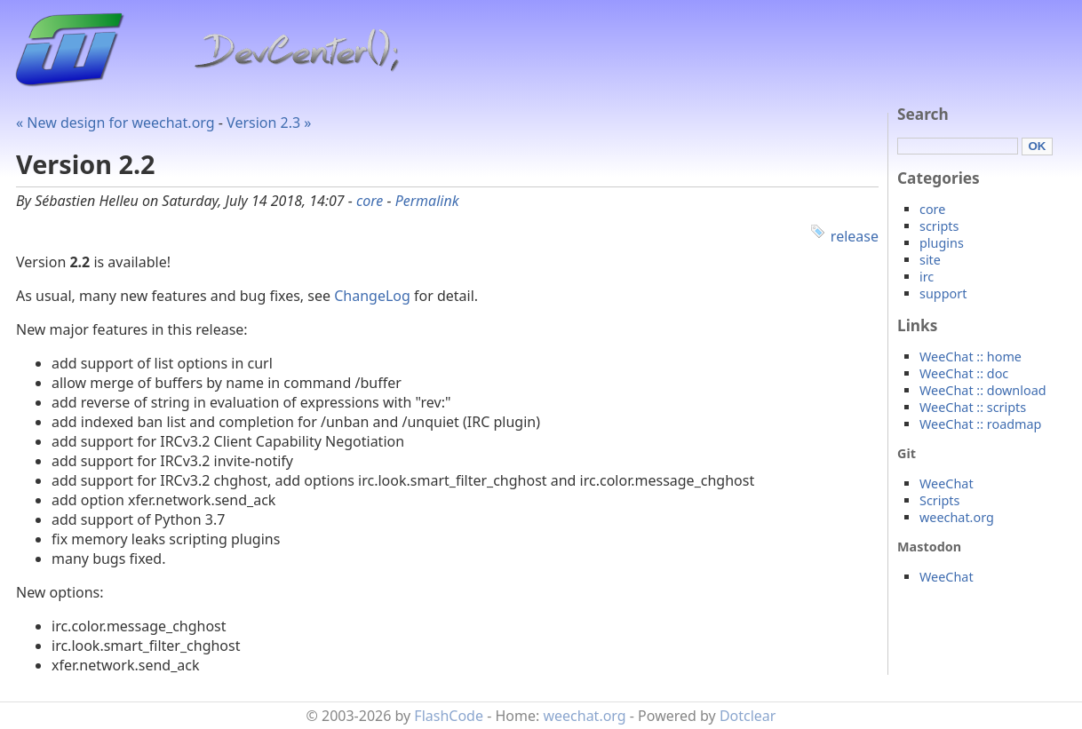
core (369, 200)
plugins (941, 242)
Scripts (939, 500)
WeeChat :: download (982, 390)
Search (923, 114)
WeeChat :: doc (963, 373)
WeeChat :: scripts (972, 407)
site (930, 259)
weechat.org (956, 517)
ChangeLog (372, 295)
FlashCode (448, 715)
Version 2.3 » (269, 122)
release (855, 236)
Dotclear (748, 715)
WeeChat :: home (970, 356)
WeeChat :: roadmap (980, 424)
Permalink (427, 200)
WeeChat (946, 483)
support (943, 293)
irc (926, 276)
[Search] (957, 146)
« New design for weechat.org (115, 122)
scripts (939, 226)
